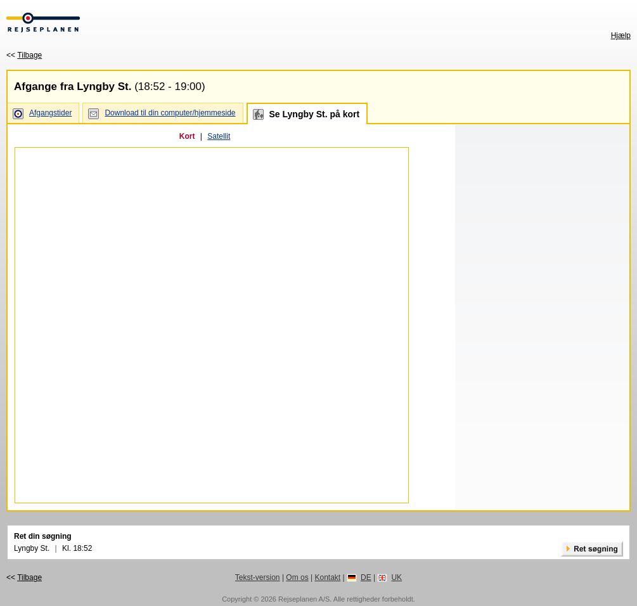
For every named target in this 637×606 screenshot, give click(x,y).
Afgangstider (50, 112)
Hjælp (621, 35)
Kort (187, 136)
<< (24, 55)
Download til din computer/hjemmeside (170, 112)
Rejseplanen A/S (304, 599)
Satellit (218, 136)
